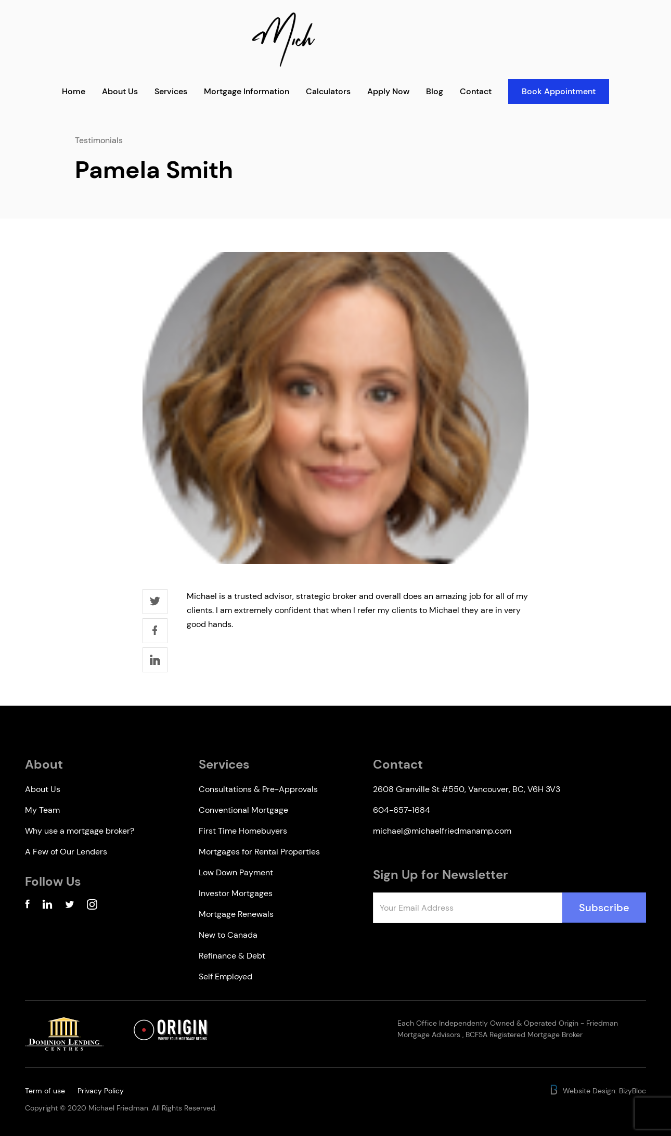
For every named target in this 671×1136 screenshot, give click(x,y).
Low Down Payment (236, 872)
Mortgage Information (246, 91)
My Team (42, 810)
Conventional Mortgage (243, 810)
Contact (476, 91)
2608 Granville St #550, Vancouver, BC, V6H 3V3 (466, 789)
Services (170, 91)
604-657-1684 (401, 810)
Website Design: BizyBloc (597, 1090)
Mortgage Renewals (236, 914)
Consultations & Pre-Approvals (258, 789)
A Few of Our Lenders (66, 851)
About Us (120, 91)
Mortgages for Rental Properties (259, 851)
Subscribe (604, 907)
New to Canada (228, 934)
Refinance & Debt (232, 955)
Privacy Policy (101, 1090)
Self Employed (225, 976)
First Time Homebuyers (243, 830)
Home (73, 91)
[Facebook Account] (27, 906)
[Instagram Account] (92, 906)
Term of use (45, 1090)
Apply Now (388, 91)
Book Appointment (559, 91)
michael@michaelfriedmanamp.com (442, 830)
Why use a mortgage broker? (79, 830)
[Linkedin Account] (47, 906)
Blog (434, 91)
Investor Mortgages (236, 893)
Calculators (328, 91)
